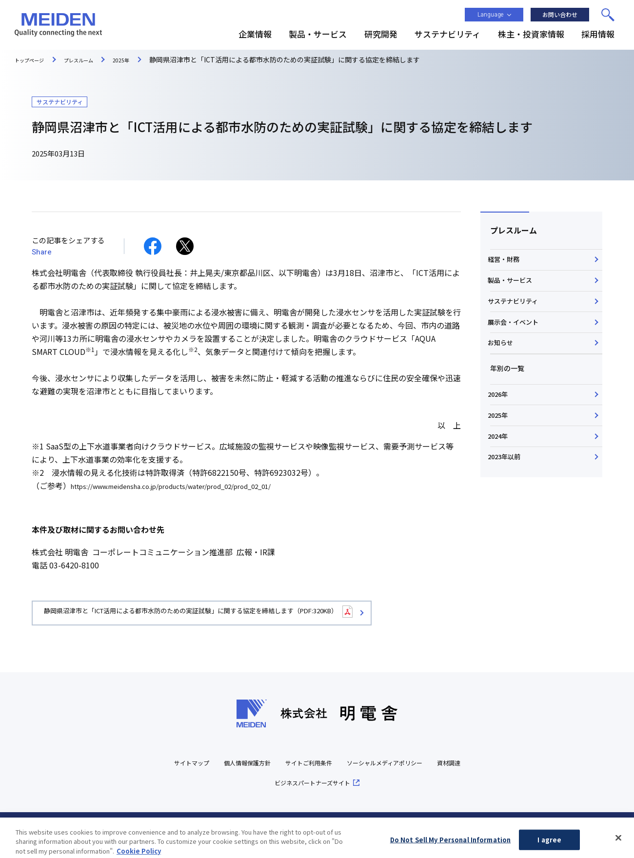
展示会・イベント (517, 356)
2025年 (501, 478)
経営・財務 (507, 264)
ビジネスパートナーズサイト (334, 784)
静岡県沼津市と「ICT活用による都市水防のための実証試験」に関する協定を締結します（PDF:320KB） (241, 613)
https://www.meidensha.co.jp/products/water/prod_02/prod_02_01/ (196, 485)
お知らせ (503, 386)
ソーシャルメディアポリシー (419, 764)
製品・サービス (514, 294)
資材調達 (258, 784)
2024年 (501, 509)
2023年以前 (508, 540)
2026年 (501, 447)
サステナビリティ (517, 325)
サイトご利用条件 (328, 764)
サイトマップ (189, 764)
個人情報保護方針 (255, 764)
